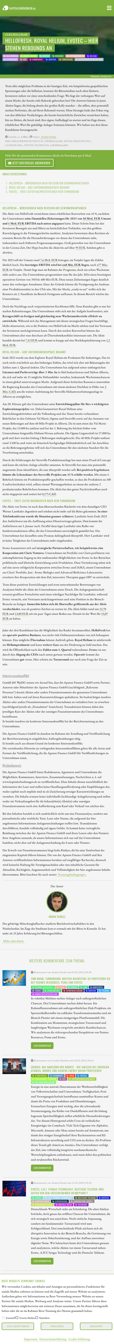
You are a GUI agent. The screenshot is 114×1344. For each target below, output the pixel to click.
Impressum (30, 1339)
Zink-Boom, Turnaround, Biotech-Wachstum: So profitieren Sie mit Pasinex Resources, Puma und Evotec (70, 980)
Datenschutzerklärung (52, 1339)
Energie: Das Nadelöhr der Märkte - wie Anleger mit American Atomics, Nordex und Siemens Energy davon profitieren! (70, 1069)
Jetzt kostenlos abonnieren (29, 163)
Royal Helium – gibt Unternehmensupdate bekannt (39, 187)
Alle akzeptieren (18, 1326)
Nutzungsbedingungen (72, 874)
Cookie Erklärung (79, 1339)
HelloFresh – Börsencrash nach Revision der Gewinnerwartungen (49, 183)
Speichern (57, 1326)
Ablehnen (96, 1326)
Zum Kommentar (42, 1045)
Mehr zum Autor (13, 941)
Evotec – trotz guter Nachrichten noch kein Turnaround (44, 192)
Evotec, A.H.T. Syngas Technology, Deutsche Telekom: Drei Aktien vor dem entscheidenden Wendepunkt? (67, 1191)
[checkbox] (3, 1317)
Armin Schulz (48, 137)
